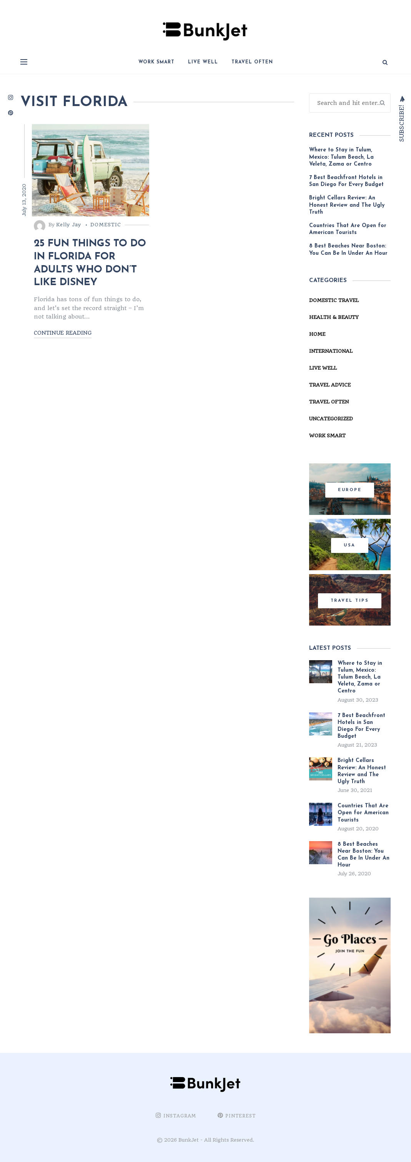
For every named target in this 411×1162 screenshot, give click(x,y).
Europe (349, 490)
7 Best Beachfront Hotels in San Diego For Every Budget (347, 181)
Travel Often (252, 62)
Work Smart (156, 62)
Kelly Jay (68, 224)
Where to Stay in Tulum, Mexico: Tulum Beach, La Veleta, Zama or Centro (341, 157)
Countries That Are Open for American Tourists (347, 229)
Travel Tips (350, 601)
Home (317, 334)
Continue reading (63, 333)
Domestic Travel (334, 300)
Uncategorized (331, 419)
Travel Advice (330, 385)
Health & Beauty (334, 317)
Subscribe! (401, 122)
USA (350, 545)
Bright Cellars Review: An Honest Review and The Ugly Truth (346, 205)
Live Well (203, 62)
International (331, 351)
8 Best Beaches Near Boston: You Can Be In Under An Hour (348, 249)
